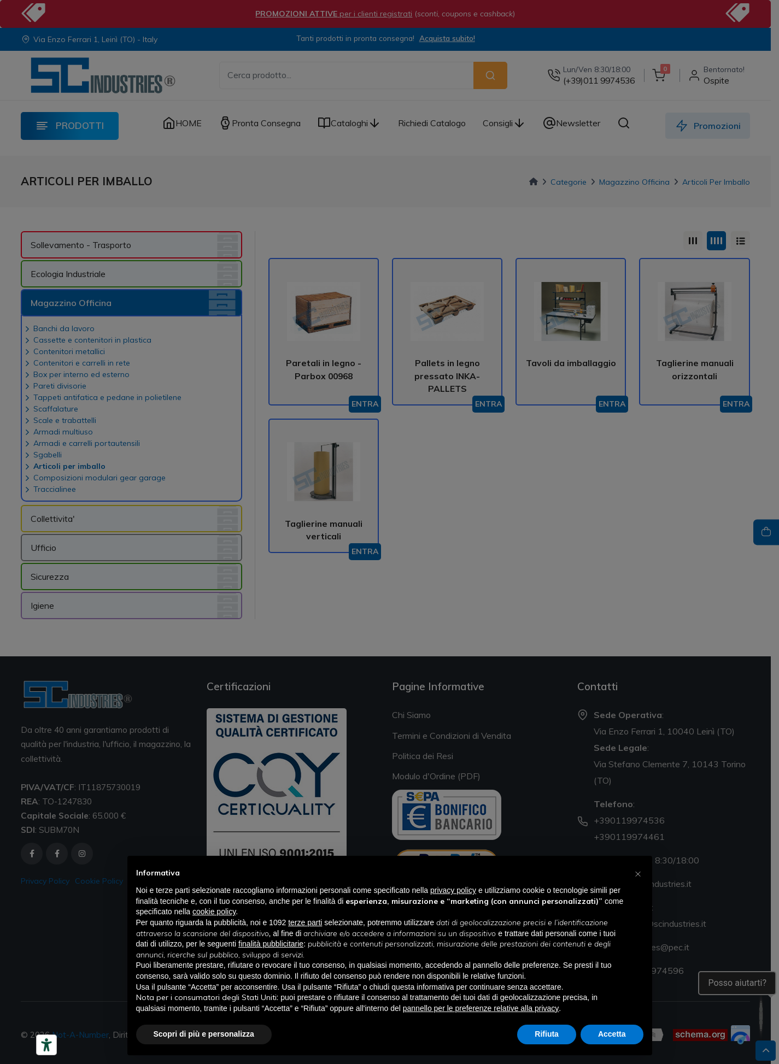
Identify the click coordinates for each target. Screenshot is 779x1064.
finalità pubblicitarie (270, 943)
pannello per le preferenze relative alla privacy (481, 1008)
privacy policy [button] (453, 890)
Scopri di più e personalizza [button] (204, 1034)
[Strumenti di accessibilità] (46, 1044)
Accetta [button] (612, 1034)
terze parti (305, 922)
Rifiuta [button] (547, 1034)
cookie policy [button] (214, 911)
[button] (638, 873)
